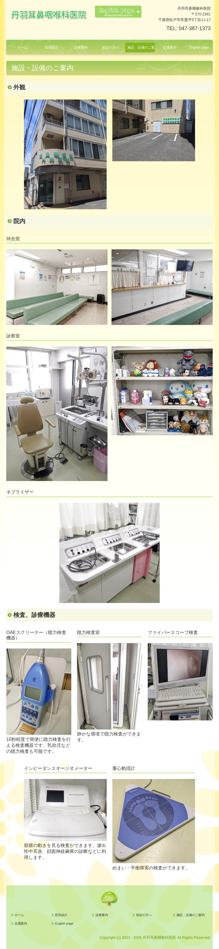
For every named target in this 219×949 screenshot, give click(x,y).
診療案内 (81, 47)
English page (199, 47)
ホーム (22, 47)
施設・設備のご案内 (141, 47)
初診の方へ (110, 47)
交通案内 (170, 47)
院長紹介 (51, 47)
